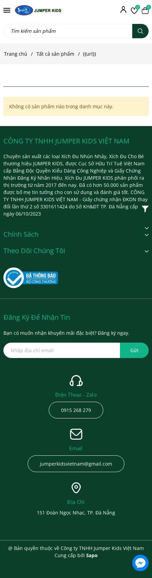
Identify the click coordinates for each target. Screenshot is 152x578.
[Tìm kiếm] (140, 31)
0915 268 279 (76, 410)
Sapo (92, 555)
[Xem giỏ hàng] (145, 10)
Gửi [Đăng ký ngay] (134, 350)
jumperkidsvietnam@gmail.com (76, 463)
